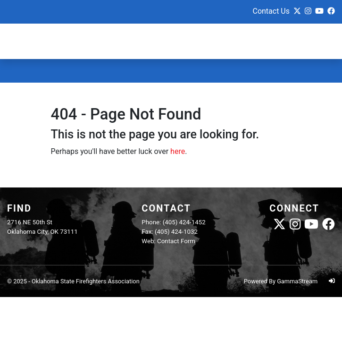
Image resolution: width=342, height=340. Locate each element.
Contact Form (176, 241)
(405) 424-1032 (176, 231)
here (177, 151)
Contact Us (271, 11)
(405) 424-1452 (184, 222)
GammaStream (297, 281)
